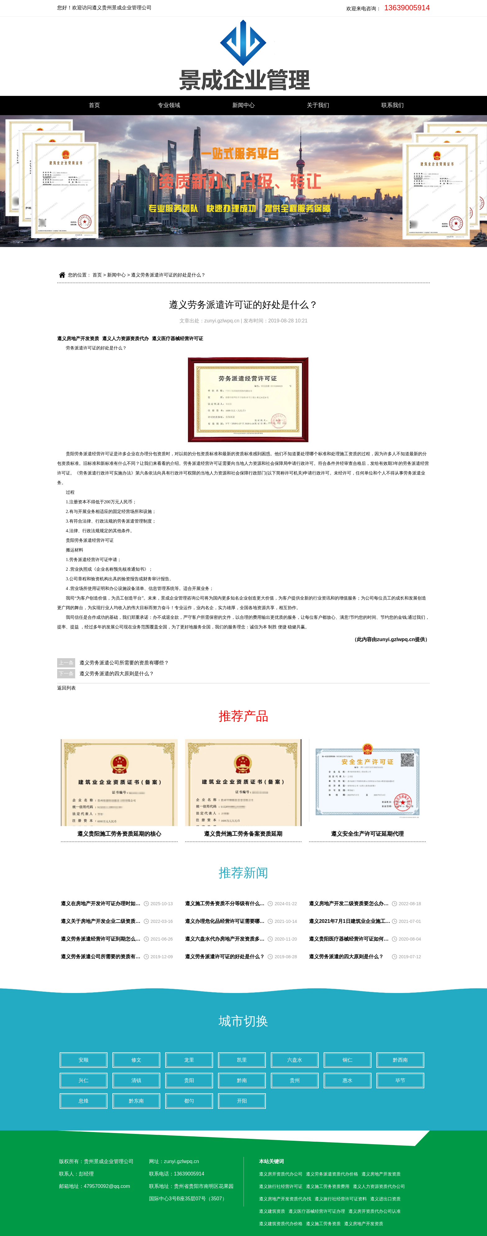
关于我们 (318, 105)
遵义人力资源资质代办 (125, 338)
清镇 (136, 1080)
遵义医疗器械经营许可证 (177, 338)
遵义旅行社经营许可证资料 (341, 1198)
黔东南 (136, 1100)
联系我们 (392, 105)
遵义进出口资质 (385, 1198)
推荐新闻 (243, 872)
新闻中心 (243, 105)
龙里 (189, 1060)
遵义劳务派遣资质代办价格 (332, 1173)
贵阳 (189, 1080)
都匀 (189, 1100)
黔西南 (400, 1060)
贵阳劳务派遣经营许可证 (90, 454)
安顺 (84, 1060)
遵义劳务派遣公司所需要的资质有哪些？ (124, 662)
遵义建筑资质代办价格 (281, 1223)
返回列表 (66, 687)
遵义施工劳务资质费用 (327, 1186)
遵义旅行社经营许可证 (281, 1186)
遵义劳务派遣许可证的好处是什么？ (168, 274)
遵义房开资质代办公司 (281, 1173)
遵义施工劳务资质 (323, 1223)
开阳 (242, 1100)
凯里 (242, 1060)
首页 (94, 105)
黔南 (242, 1080)
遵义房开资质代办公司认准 (374, 1211)
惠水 (348, 1080)
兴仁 (84, 1080)
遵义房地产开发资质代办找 (285, 1198)
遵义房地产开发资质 (78, 338)
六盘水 (294, 1060)
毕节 (400, 1080)
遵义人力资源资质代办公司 (379, 1186)
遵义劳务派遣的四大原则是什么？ (117, 673)
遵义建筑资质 (272, 1211)
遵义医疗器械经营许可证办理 (317, 1211)
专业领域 (169, 105)
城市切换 (243, 1021)
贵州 (295, 1080)
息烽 (84, 1100)
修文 (136, 1060)
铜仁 (348, 1060)
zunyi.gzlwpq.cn (222, 320)
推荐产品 (243, 716)
